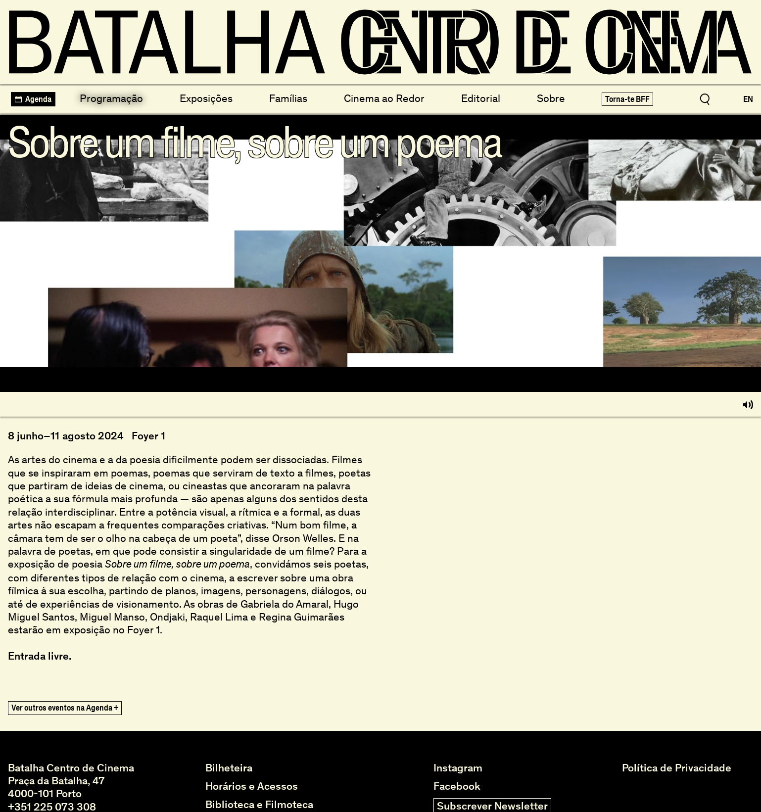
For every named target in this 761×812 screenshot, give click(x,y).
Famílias (288, 98)
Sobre (551, 98)
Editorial (480, 98)
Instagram (457, 768)
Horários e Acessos (251, 786)
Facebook (456, 786)
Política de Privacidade (676, 768)
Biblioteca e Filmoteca (259, 804)
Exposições (206, 98)
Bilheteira (228, 768)
